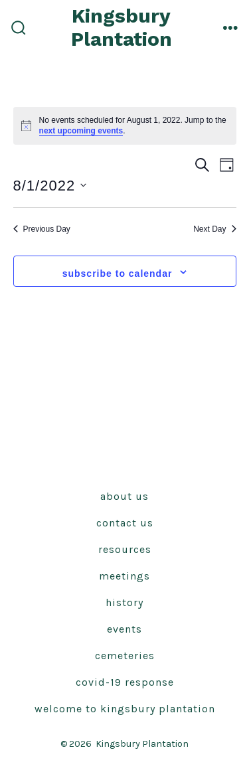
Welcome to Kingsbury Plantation (125, 708)
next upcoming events (81, 130)
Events (124, 629)
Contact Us (124, 522)
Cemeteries (125, 655)
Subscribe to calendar (117, 273)
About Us (124, 496)
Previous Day (41, 229)
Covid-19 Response (125, 682)
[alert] (124, 126)
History (124, 602)
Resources (124, 549)
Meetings (124, 576)
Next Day (214, 229)
